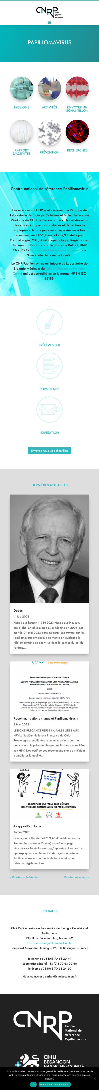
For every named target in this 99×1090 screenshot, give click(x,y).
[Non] (94, 1078)
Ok (33, 1084)
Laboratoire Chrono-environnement (55, 250)
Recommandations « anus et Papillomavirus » (46, 718)
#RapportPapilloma (27, 826)
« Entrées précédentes (24, 877)
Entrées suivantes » (76, 877)
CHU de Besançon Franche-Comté (49, 943)
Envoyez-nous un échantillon (49, 451)
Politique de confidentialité (54, 1084)
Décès (18, 610)
